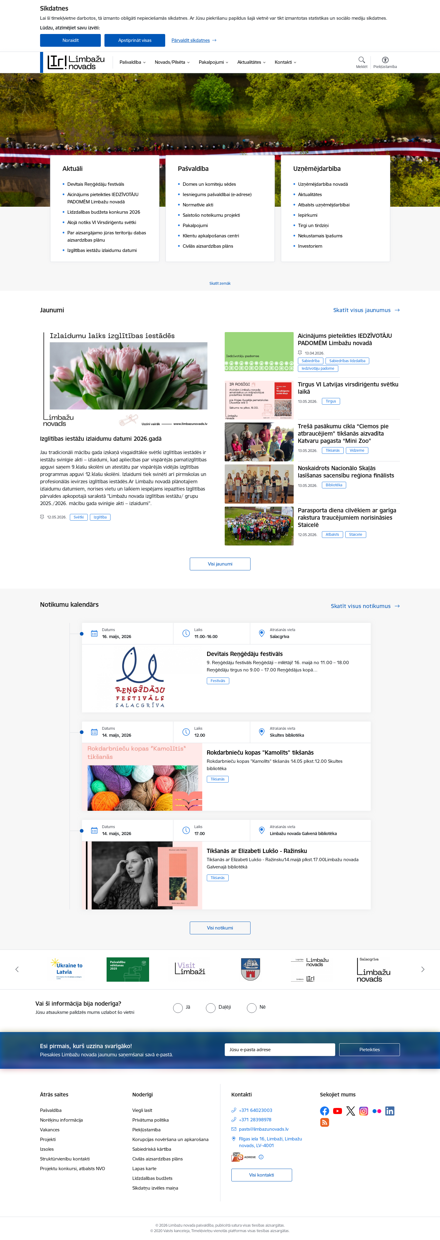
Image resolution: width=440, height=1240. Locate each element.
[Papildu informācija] (261, 1157)
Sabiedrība (310, 360)
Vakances (50, 1130)
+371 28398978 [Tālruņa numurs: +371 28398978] (255, 1120)
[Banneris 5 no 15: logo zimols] (312, 969)
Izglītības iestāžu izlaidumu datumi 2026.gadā (101, 438)
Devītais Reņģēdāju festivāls (245, 653)
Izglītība (100, 517)
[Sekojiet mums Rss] (324, 1122)
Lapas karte (144, 1168)
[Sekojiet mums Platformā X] (350, 1111)
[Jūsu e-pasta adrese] (280, 1049)
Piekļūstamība (146, 1130)
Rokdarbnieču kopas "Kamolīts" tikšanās (260, 752)
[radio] (181, 1007)
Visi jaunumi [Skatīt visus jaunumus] (220, 564)
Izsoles (47, 1149)
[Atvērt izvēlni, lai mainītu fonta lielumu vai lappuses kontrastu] (385, 63)
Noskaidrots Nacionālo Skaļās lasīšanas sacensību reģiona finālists (346, 471)
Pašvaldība (51, 1110)
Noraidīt (71, 40)
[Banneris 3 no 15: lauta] (189, 969)
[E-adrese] (243, 1157)
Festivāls (218, 680)
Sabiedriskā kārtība (151, 1149)
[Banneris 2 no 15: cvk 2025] (128, 969)
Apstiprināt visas (135, 40)
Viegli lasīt (142, 1110)
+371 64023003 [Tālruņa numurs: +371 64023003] (255, 1110)
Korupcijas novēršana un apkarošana (170, 1139)
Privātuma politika (150, 1120)
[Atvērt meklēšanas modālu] (361, 63)
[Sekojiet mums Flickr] (376, 1110)
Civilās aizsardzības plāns (157, 1159)
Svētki (79, 517)
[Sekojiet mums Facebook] (324, 1111)
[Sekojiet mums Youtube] (337, 1110)
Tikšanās (333, 450)
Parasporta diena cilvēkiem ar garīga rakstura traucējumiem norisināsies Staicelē (347, 517)
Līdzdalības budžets (152, 1178)
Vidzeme (357, 450)
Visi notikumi (220, 928)
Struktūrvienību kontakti (65, 1159)
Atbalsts (332, 534)
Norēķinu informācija (61, 1120)
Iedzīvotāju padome (318, 368)
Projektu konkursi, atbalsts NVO (72, 1168)
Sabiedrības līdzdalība (347, 360)
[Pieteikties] (369, 1049)
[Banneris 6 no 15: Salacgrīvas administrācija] (373, 969)
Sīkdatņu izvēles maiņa (155, 1188)
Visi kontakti (261, 1175)
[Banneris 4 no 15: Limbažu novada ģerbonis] (250, 969)
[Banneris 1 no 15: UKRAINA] (66, 969)
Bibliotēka (334, 485)
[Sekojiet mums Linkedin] (389, 1111)
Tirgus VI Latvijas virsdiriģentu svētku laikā (348, 388)
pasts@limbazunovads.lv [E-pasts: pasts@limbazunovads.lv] (263, 1129)
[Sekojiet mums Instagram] (363, 1111)
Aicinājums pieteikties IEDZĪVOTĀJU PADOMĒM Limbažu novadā (345, 339)
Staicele (355, 534)
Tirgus (331, 401)
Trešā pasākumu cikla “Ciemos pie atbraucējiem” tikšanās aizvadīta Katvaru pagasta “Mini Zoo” (343, 433)
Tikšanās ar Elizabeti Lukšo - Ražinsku (257, 850)
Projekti (48, 1139)
